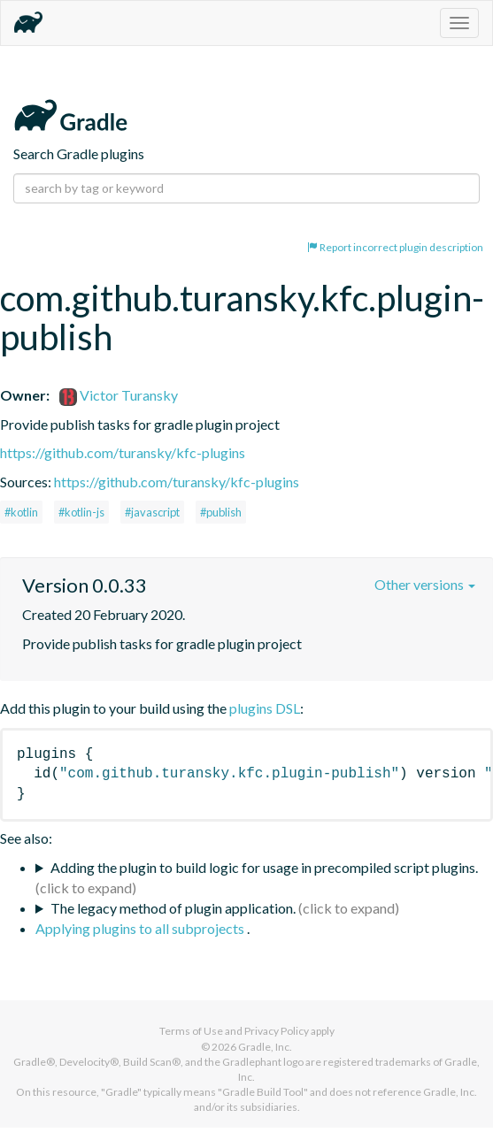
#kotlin (21, 512)
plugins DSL (264, 708)
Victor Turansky (118, 394)
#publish (221, 512)
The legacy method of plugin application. (173, 907)
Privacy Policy (276, 1030)
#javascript (152, 512)
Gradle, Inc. (265, 1046)
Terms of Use (191, 1030)
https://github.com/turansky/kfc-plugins (122, 452)
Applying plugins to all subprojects (141, 928)
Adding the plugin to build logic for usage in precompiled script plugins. (264, 867)
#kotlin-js (81, 512)
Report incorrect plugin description (395, 247)
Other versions (424, 584)
